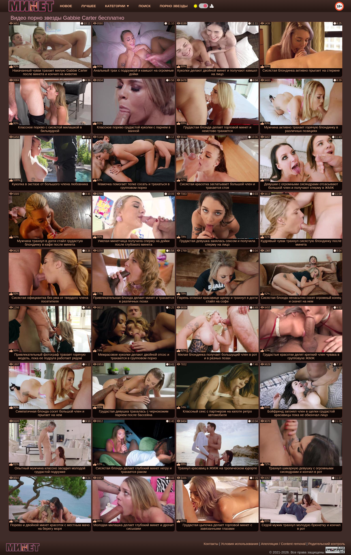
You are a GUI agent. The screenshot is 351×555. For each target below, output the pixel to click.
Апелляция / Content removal (283, 544)
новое (66, 6)
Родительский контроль (326, 544)
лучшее (88, 6)
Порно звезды (174, 6)
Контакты (211, 544)
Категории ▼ (117, 6)
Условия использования (239, 544)
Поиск (145, 6)
